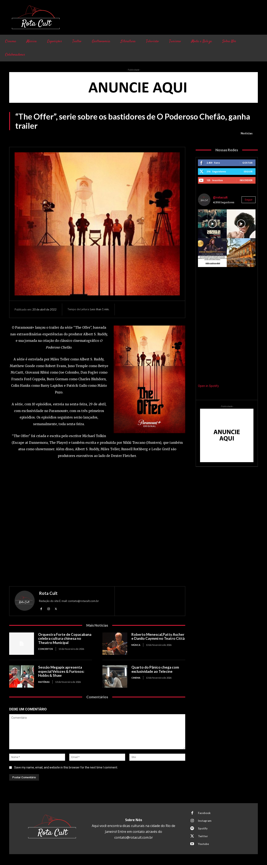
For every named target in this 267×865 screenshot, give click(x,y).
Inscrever (246, 180)
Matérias (44, 682)
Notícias (247, 133)
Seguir (248, 171)
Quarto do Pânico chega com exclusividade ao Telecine (155, 669)
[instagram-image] (212, 223)
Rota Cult (48, 593)
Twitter (203, 836)
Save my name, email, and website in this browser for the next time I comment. (66, 767)
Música (135, 645)
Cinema (135, 677)
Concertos (45, 648)
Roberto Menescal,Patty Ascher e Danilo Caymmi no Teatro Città (158, 636)
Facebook (204, 813)
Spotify (203, 828)
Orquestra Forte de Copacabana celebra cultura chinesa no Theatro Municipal (64, 638)
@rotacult (220, 197)
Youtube (203, 844)
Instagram (204, 820)
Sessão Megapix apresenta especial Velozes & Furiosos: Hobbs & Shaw (61, 671)
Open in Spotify (208, 386)
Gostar (247, 162)
